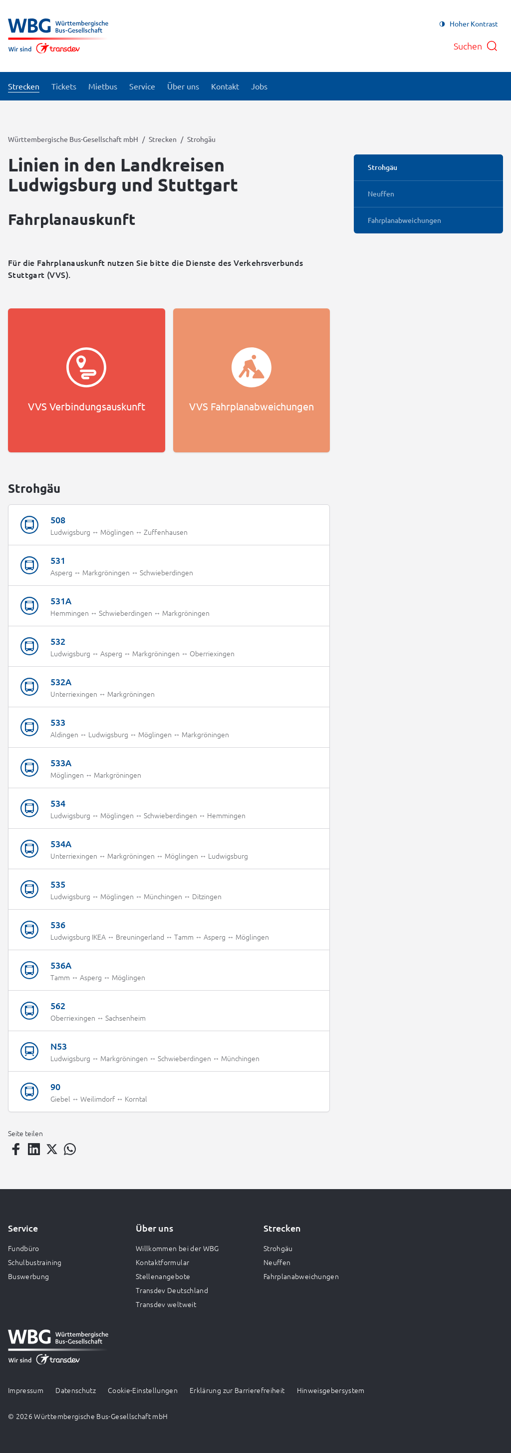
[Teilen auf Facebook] (16, 1149)
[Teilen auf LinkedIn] (34, 1149)
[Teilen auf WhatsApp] (70, 1149)
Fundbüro (23, 1248)
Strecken (163, 138)
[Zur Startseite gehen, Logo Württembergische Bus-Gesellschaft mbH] (58, 36)
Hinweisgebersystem (331, 1390)
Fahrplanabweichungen (301, 1276)
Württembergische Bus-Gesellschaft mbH (73, 138)
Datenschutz (75, 1390)
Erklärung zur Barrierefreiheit (237, 1390)
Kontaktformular (162, 1262)
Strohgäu (278, 1248)
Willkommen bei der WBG (177, 1248)
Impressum (25, 1390)
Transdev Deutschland (172, 1290)
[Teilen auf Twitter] (52, 1149)
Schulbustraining (35, 1262)
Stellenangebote (163, 1276)
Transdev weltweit (166, 1304)
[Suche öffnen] (476, 46)
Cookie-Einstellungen (143, 1390)
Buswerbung (28, 1276)
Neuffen (276, 1262)
